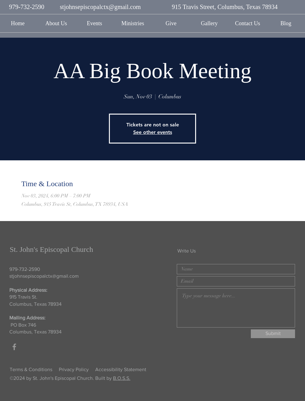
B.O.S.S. (121, 378)
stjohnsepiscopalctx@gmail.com (100, 6)
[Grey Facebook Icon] (14, 346)
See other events (152, 132)
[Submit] (273, 333)
